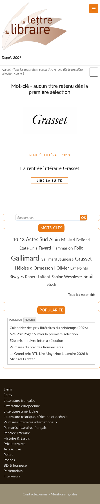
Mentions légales (64, 494)
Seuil (88, 276)
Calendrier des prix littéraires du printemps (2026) (49, 327)
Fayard (45, 247)
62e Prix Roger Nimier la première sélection (44, 334)
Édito (8, 395)
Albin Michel (62, 239)
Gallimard (25, 258)
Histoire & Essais (17, 438)
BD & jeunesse (15, 465)
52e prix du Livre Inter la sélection (36, 340)
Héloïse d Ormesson (34, 267)
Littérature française (19, 400)
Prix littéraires (14, 443)
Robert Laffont (37, 276)
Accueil (6, 69)
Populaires (15, 319)
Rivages (16, 276)
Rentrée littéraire (17, 433)
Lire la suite (49, 180)
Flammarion (62, 248)
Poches (9, 460)
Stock (51, 284)
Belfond (83, 239)
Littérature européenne (22, 406)
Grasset (83, 259)
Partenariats (13, 470)
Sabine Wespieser (66, 276)
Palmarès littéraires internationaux (30, 422)
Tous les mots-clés (25, 69)
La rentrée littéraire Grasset (49, 168)
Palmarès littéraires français (25, 427)
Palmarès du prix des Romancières (36, 347)
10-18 (19, 239)
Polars (8, 454)
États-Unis (28, 248)
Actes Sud (37, 239)
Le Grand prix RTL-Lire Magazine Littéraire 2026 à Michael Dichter (49, 356)
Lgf (73, 268)
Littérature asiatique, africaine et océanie (36, 416)
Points (82, 268)
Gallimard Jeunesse (57, 259)
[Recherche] (47, 217)
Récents (30, 319)
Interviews (12, 476)
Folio (78, 247)
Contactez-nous (35, 494)
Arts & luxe (12, 449)
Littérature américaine (21, 411)
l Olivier (61, 267)
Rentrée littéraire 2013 (49, 155)
